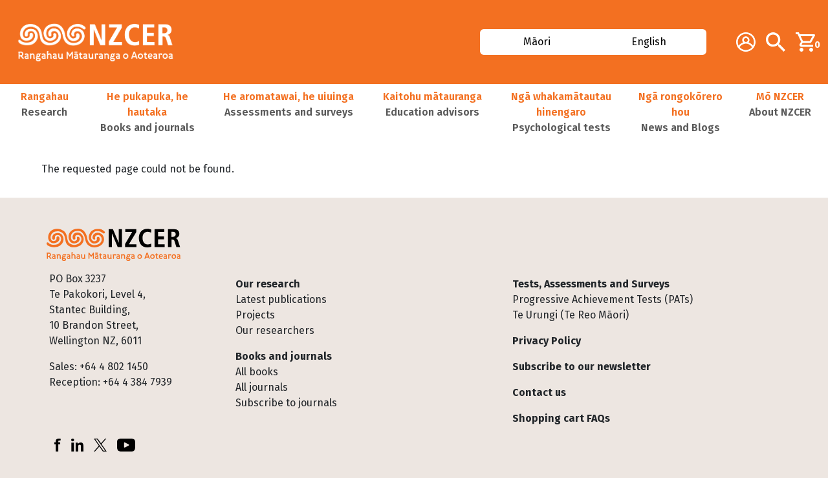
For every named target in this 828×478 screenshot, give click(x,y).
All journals (261, 387)
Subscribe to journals (286, 403)
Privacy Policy (546, 341)
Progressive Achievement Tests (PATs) (602, 299)
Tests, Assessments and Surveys (591, 284)
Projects (255, 315)
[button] (44, 112)
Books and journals (283, 356)
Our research (267, 284)
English (648, 42)
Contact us (539, 392)
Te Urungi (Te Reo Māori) (570, 315)
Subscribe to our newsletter (581, 366)
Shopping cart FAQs (561, 418)
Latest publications (281, 299)
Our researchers (274, 330)
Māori (536, 42)
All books (256, 372)
